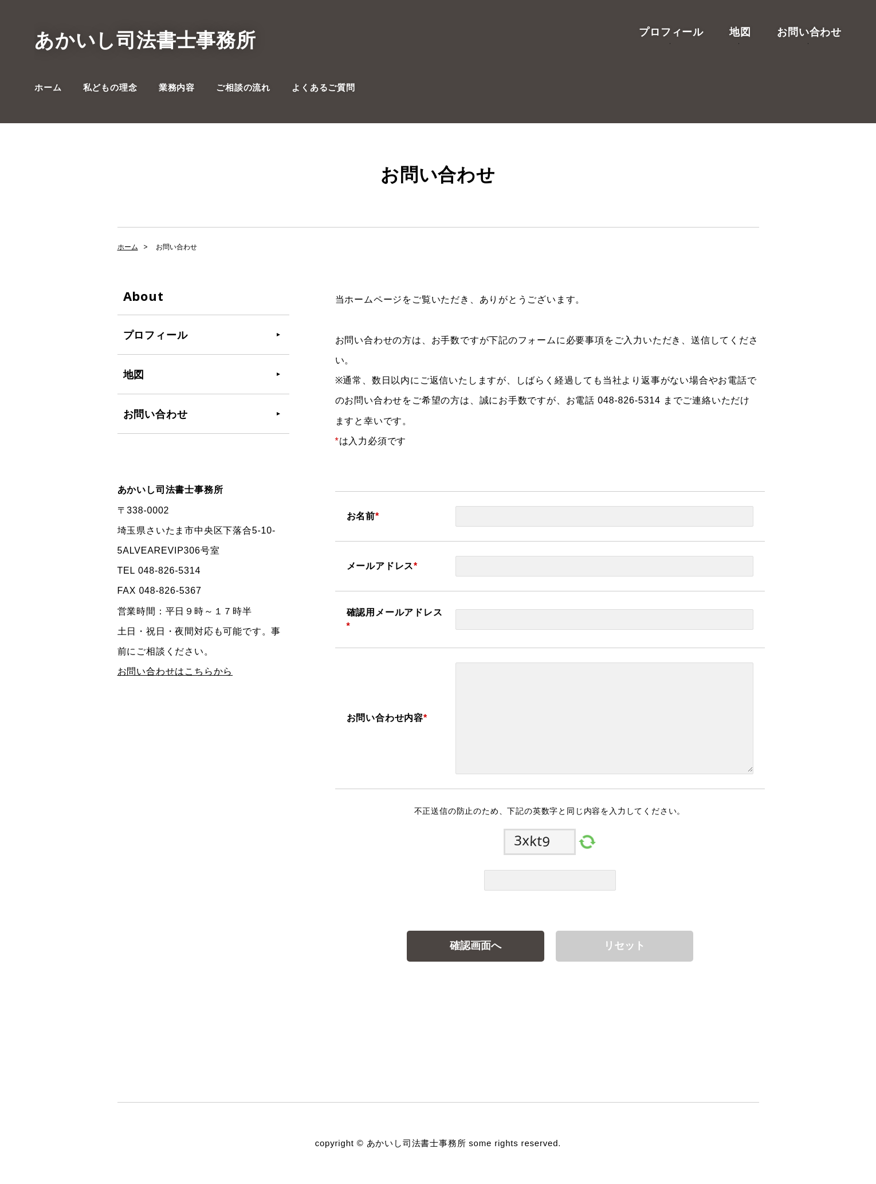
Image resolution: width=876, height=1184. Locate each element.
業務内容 (177, 87)
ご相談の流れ (243, 87)
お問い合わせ (809, 31)
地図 (740, 31)
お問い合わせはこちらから (175, 671)
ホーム (47, 87)
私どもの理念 (110, 87)
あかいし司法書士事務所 (145, 40)
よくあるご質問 (323, 87)
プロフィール (671, 31)
